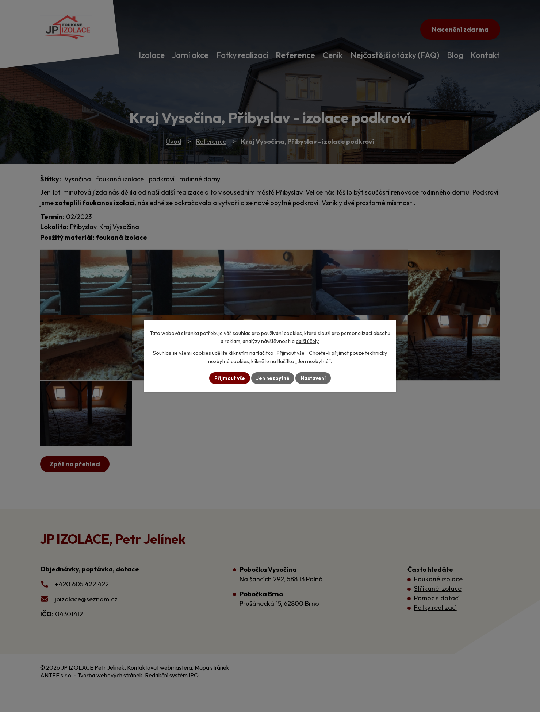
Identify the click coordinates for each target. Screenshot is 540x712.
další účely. (307, 341)
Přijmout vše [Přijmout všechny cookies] (228, 377)
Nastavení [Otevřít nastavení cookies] (314, 377)
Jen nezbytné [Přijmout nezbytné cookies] (273, 377)
